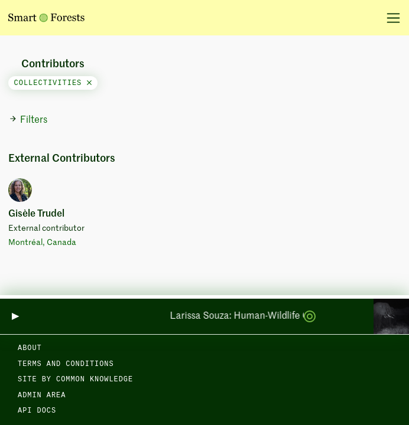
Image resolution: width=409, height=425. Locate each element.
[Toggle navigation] (389, 17)
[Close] (89, 83)
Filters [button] (28, 120)
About (30, 348)
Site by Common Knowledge (75, 379)
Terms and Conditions (66, 364)
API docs (37, 411)
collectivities (53, 83)
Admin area (42, 395)
